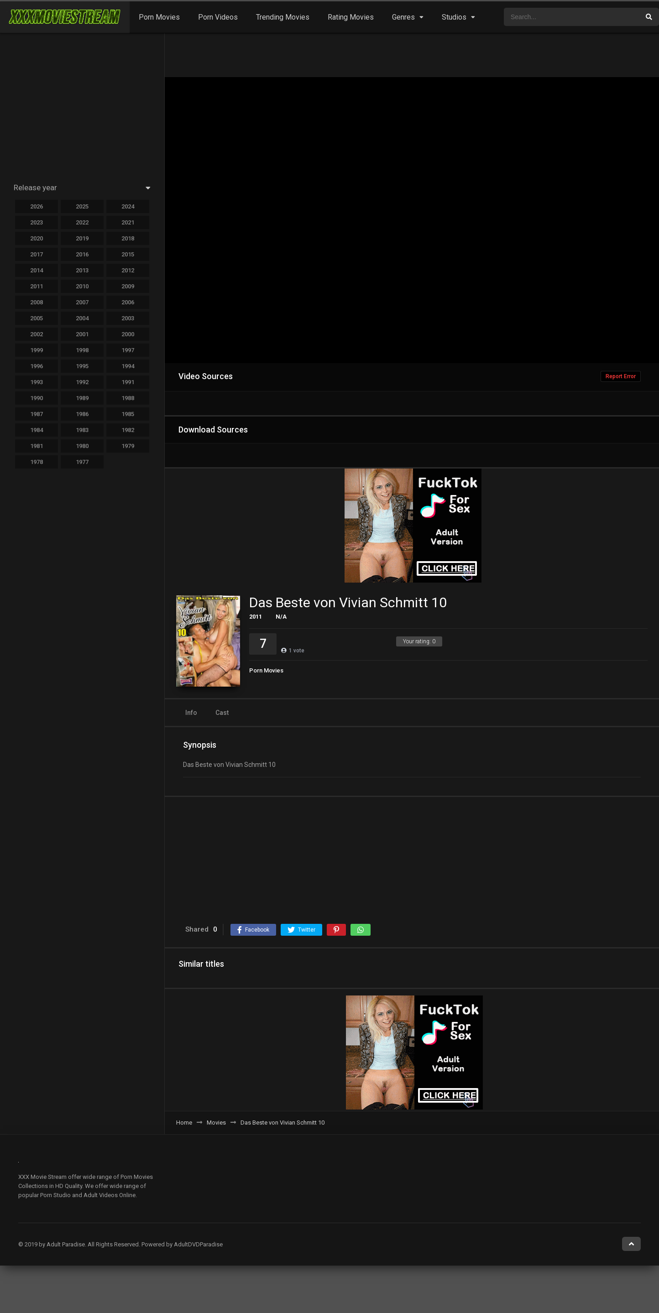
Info (191, 712)
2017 (36, 254)
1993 (36, 382)
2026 (36, 206)
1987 (36, 414)
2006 (127, 302)
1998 (82, 350)
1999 (36, 350)
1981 (36, 446)
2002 (36, 334)
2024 (127, 206)
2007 (82, 302)
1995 (82, 366)
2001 (82, 334)
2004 (82, 318)
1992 (82, 382)
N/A (281, 616)
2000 (127, 334)
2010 (82, 286)
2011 (255, 616)
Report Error (621, 376)
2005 (36, 318)
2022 (82, 222)
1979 (127, 446)
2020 (36, 238)
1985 (127, 414)
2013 (82, 270)
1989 (82, 398)
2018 (127, 238)
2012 (127, 270)
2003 (127, 318)
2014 (36, 270)
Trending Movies (282, 17)
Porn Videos (218, 17)
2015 (127, 254)
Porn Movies (159, 17)
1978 (36, 462)
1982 (127, 430)
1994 (127, 366)
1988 (127, 398)
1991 (127, 382)
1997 (127, 350)
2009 (127, 286)
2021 (127, 222)
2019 (82, 238)
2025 (82, 206)
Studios (454, 17)
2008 (36, 302)
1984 (36, 430)
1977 (82, 462)
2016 (82, 254)
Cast (222, 712)
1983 (82, 430)
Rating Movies (351, 17)
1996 (36, 366)
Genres (403, 17)
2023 (36, 222)
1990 (36, 398)
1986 (82, 414)
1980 (82, 446)
